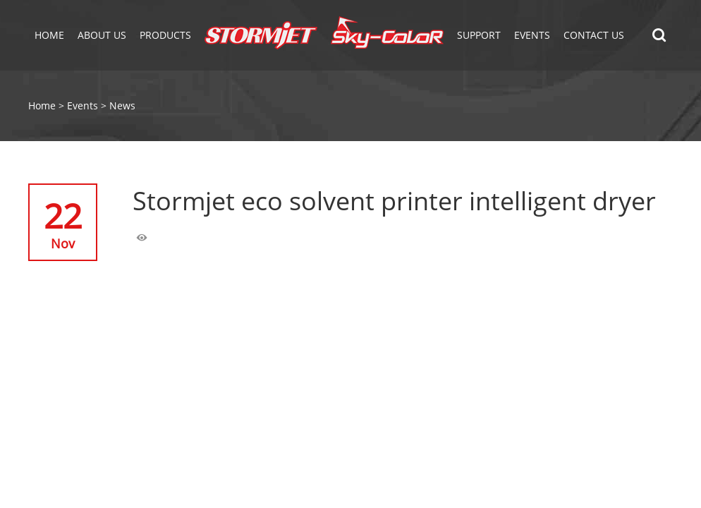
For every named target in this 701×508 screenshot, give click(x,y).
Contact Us (593, 35)
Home (49, 35)
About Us (102, 35)
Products (165, 35)
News (122, 105)
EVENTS (532, 35)
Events (82, 105)
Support (479, 35)
